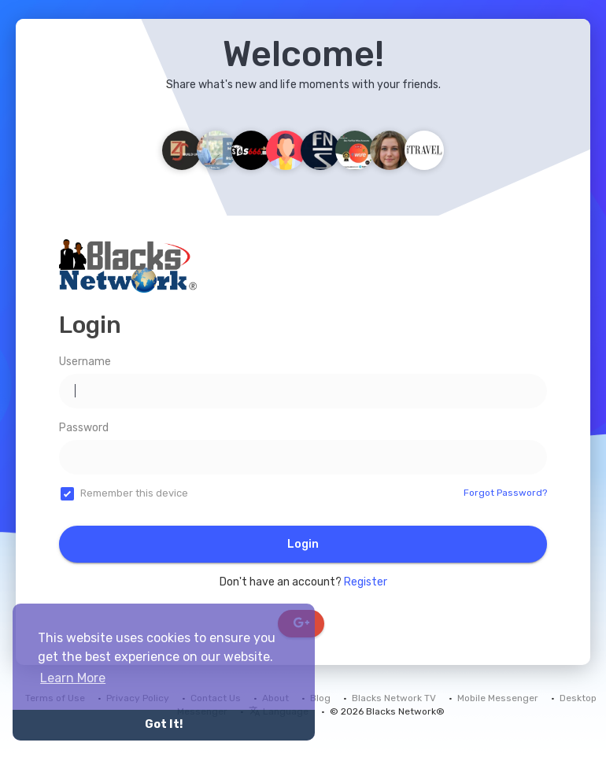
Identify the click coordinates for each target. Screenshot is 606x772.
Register (365, 582)
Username (85, 361)
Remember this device (134, 493)
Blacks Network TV (394, 698)
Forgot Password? (505, 492)
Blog (320, 698)
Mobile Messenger (497, 698)
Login (303, 544)
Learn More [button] (72, 677)
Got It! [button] (164, 724)
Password (84, 427)
